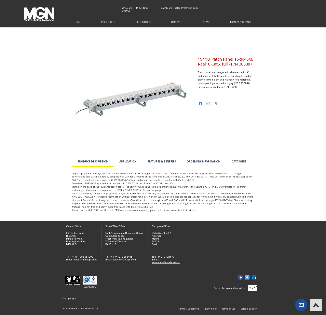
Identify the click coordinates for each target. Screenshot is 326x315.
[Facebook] (240, 277)
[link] (93, 161)
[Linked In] (254, 277)
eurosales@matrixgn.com (166, 262)
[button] (301, 305)
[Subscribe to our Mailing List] (229, 288)
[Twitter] (247, 277)
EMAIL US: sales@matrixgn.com (179, 7)
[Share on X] (216, 103)
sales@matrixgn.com (85, 259)
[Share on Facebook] (200, 103)
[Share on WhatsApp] (208, 103)
